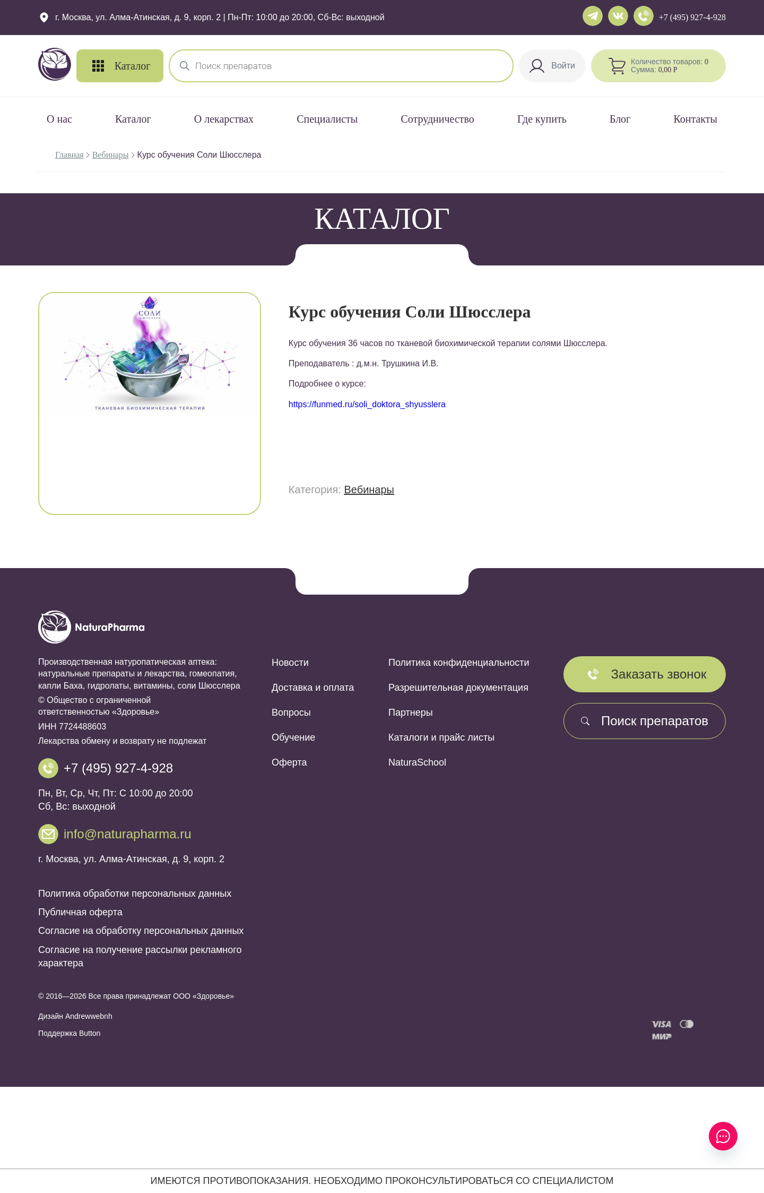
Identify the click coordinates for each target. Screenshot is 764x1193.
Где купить (542, 119)
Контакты (695, 119)
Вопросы (291, 712)
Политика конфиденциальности (458, 662)
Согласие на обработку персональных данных (141, 930)
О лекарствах (224, 119)
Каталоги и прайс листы (441, 737)
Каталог (133, 119)
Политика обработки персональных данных (134, 893)
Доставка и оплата (313, 687)
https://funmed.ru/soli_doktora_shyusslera (367, 404)
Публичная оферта (80, 912)
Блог (620, 119)
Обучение (293, 737)
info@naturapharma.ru (128, 834)
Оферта (289, 762)
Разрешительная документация (458, 687)
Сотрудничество (437, 119)
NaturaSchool (417, 762)
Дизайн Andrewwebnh (75, 1016)
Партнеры (410, 712)
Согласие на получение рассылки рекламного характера (139, 956)
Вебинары (110, 154)
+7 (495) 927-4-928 (692, 17)
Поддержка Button (69, 1033)
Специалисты (327, 119)
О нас (59, 119)
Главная (69, 154)
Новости (290, 662)
